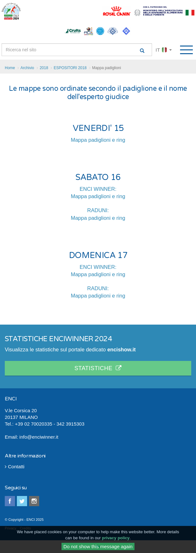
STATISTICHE (97, 368)
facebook (10, 501)
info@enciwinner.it (38, 437)
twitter (22, 501)
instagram (34, 501)
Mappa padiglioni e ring (98, 140)
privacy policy (116, 539)
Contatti (15, 466)
